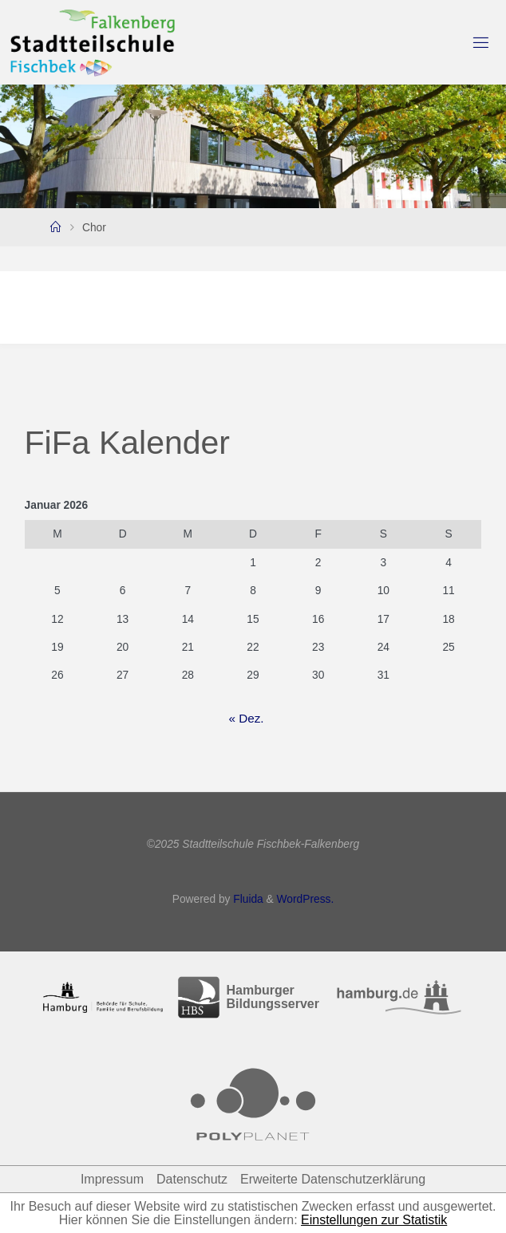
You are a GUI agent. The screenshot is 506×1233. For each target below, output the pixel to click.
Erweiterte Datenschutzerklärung (332, 1179)
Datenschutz (191, 1179)
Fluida (246, 899)
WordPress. (305, 899)
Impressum (112, 1179)
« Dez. (245, 718)
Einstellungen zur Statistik (374, 1220)
